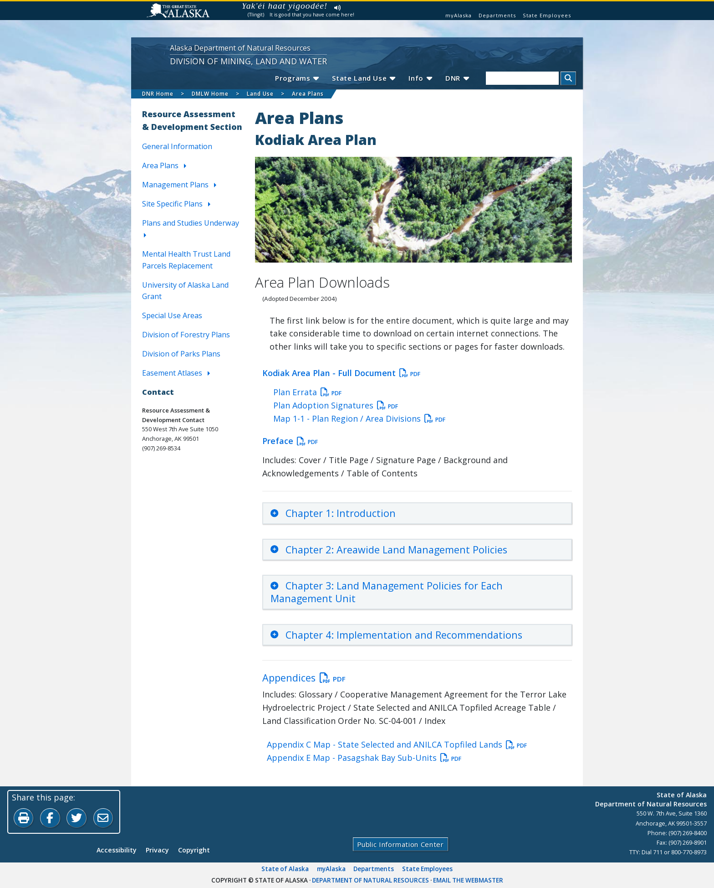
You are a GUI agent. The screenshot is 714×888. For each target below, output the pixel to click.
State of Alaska (285, 869)
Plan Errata (307, 392)
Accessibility (117, 850)
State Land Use (363, 78)
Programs (295, 78)
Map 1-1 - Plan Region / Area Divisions (359, 418)
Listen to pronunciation (337, 8)
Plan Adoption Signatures (335, 405)
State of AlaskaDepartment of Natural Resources (651, 799)
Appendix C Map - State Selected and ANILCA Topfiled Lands (397, 744)
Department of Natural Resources (370, 881)
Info (420, 78)
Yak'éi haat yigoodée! (285, 5)
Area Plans (308, 94)
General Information (177, 147)
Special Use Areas (172, 316)
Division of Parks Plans (181, 354)
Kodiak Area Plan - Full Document (341, 372)
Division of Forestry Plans (186, 335)
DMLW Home (210, 94)
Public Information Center (400, 844)
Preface (290, 441)
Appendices (304, 678)
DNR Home (157, 94)
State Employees (547, 15)
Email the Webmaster (468, 881)
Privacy (157, 850)
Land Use (260, 94)
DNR (457, 78)
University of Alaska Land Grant (185, 291)
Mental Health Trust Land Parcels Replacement (186, 260)
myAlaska (458, 15)
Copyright (194, 850)
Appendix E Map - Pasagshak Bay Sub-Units (364, 758)
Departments (497, 15)
